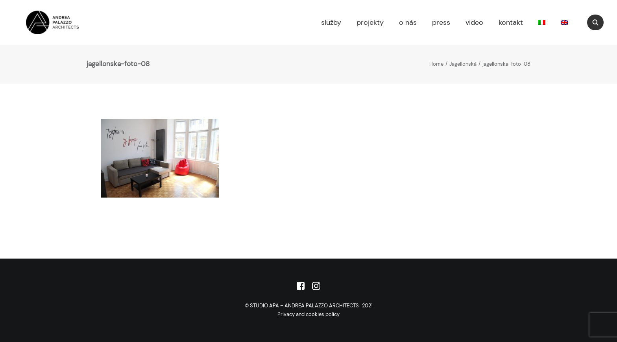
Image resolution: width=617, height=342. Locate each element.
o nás (408, 22)
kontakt (511, 22)
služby (331, 22)
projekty (370, 22)
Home (436, 64)
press (441, 22)
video (474, 22)
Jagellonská (463, 64)
